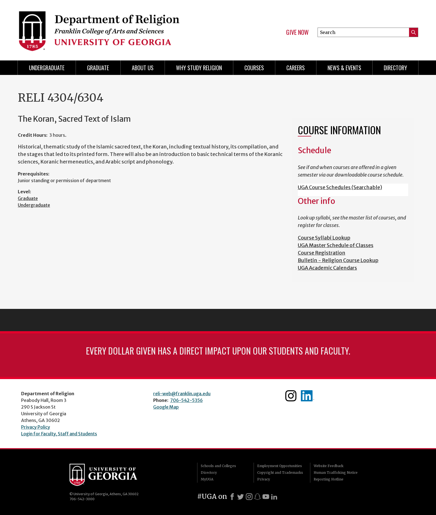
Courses (254, 68)
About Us (142, 68)
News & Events (344, 68)
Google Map (166, 407)
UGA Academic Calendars (327, 268)
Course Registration (321, 253)
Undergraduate (47, 68)
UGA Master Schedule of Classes (335, 245)
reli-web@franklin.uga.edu (181, 393)
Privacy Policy (35, 427)
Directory (395, 68)
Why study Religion (199, 68)
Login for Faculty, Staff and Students (59, 433)
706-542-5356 (186, 400)
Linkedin (307, 395)
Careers (295, 68)
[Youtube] (265, 496)
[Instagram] (249, 496)
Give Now (297, 32)
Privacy (263, 479)
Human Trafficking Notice (336, 472)
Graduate (98, 68)
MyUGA (207, 479)
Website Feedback (328, 466)
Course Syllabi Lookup (324, 238)
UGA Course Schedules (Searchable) (340, 187)
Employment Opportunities (279, 466)
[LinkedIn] (274, 496)
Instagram (290, 395)
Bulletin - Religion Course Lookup (338, 260)
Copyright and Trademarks (280, 472)
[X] (240, 496)
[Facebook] (232, 496)
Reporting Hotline (328, 479)
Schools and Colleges (218, 466)
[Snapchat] (257, 496)
